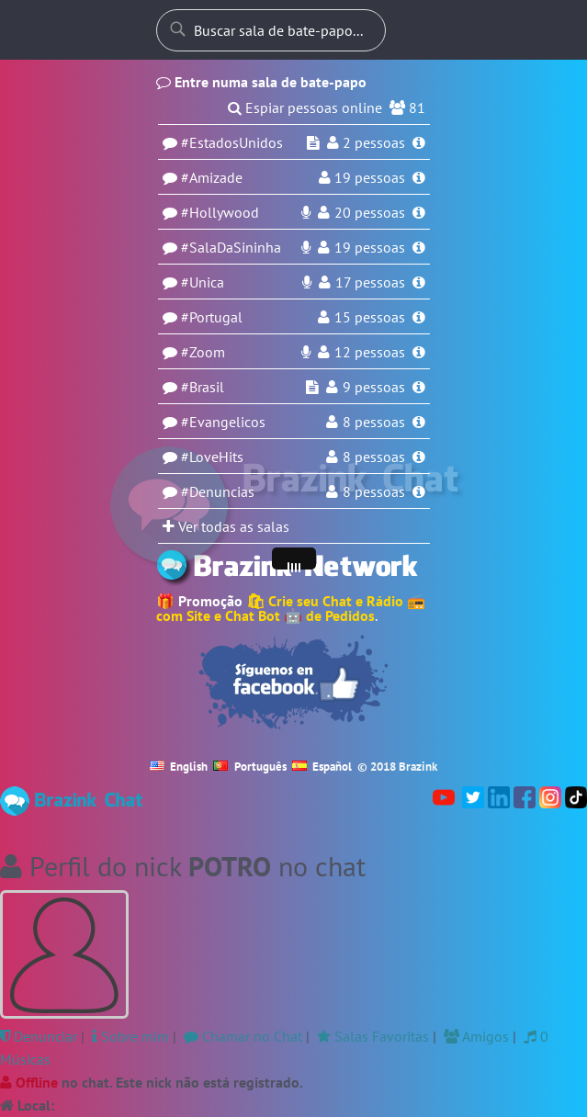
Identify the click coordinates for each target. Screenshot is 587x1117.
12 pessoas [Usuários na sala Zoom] (369, 352)
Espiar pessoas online (313, 107)
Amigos (476, 1036)
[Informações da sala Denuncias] (418, 491)
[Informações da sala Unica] (418, 282)
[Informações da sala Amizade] (418, 177)
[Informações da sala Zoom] (418, 352)
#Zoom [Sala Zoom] (203, 352)
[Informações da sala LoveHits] (418, 456)
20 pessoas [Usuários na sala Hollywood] (369, 212)
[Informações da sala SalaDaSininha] (418, 247)
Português (250, 766)
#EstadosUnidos (232, 142)
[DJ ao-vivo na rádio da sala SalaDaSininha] (305, 247)
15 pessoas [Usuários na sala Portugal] (369, 317)
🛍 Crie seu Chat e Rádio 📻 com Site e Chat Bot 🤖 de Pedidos (290, 608)
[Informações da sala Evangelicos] (418, 421)
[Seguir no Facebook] (294, 682)
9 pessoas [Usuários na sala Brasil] (374, 387)
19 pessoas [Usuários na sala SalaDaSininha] (369, 247)
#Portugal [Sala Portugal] (212, 317)
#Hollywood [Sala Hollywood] (220, 212)
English (179, 766)
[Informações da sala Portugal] (418, 317)
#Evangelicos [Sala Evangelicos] (223, 421)
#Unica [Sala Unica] (202, 282)
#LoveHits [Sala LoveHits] (212, 456)
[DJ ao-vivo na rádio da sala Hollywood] (305, 212)
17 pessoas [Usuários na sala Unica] (370, 282)
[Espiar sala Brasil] (312, 387)
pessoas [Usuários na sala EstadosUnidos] (374, 142)
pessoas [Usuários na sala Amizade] (369, 177)
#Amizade (212, 177)
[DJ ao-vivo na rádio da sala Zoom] (305, 352)
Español (322, 766)
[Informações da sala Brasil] (418, 387)
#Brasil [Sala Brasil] (202, 387)
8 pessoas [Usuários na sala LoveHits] (374, 456)
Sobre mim (130, 1036)
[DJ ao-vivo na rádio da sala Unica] (306, 282)
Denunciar (38, 1036)
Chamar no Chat (243, 1036)
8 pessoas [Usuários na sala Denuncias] (374, 491)
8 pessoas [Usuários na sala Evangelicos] (374, 421)
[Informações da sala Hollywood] (418, 212)
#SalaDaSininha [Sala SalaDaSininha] (231, 247)
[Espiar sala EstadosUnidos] (313, 142)
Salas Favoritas (373, 1036)
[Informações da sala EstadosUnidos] (418, 142)
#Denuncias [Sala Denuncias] (217, 491)
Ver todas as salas (226, 526)
